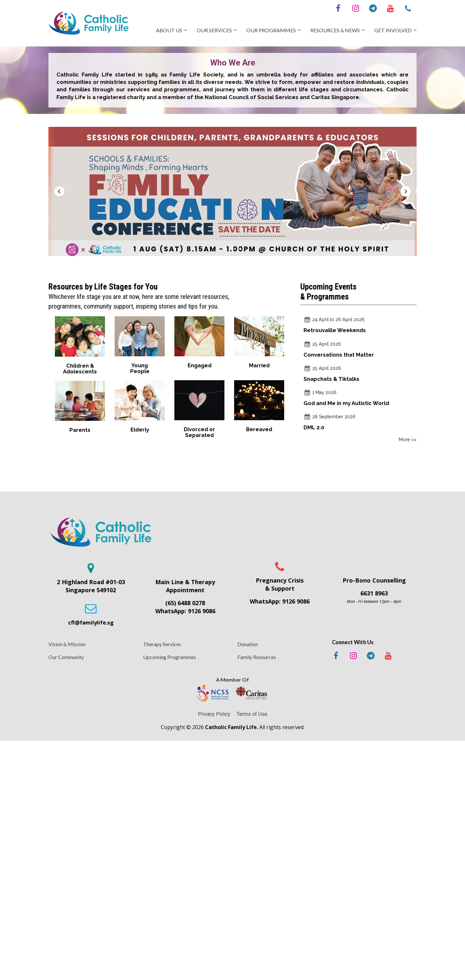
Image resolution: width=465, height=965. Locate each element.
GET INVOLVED (393, 30)
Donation (247, 644)
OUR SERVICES (214, 30)
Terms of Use (252, 714)
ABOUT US (169, 30)
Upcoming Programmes (169, 657)
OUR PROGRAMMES (271, 30)
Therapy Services (162, 644)
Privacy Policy (214, 714)
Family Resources (256, 657)
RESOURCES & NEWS (335, 30)
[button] (59, 191)
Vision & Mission (67, 644)
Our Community (66, 657)
